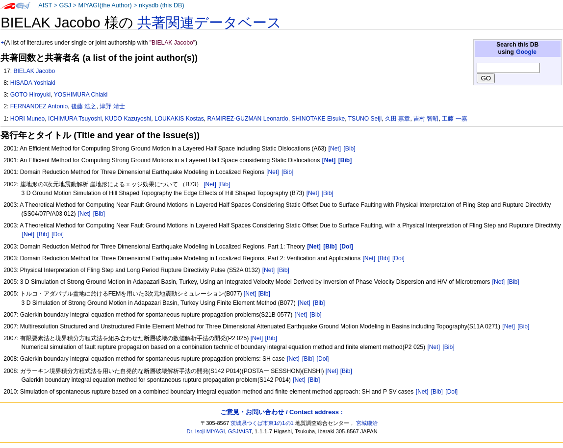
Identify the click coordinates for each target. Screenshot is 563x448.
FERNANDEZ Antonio (39, 106)
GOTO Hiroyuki (30, 94)
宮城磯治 (367, 423)
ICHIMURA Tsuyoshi (75, 118)
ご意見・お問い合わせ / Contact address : (281, 412)
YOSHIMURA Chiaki (81, 94)
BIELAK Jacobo (34, 71)
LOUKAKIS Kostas (179, 118)
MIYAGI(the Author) (104, 5)
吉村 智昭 (425, 118)
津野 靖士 (112, 106)
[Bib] (349, 148)
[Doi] (57, 234)
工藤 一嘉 (454, 118)
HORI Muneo (27, 118)
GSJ (65, 5)
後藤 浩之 (83, 106)
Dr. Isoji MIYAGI (206, 431)
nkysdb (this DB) (161, 5)
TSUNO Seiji (365, 118)
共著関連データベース (209, 22)
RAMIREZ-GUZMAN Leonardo (247, 118)
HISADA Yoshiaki (32, 82)
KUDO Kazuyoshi (128, 118)
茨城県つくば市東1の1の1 (262, 423)
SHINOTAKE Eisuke (318, 118)
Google (526, 52)
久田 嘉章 (397, 118)
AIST (45, 5)
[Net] (335, 148)
